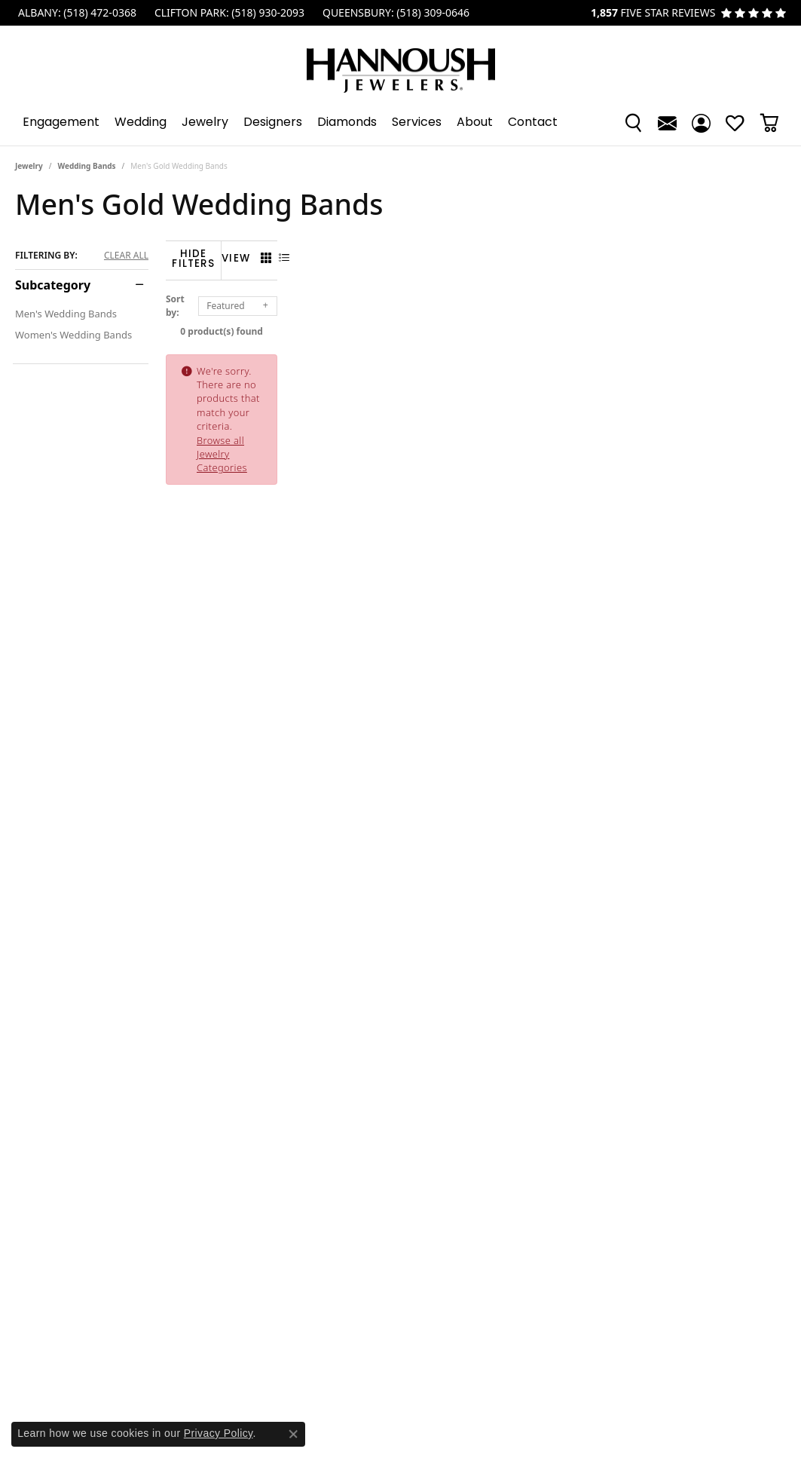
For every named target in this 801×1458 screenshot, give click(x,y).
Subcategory (52, 285)
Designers (272, 123)
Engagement (61, 123)
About (475, 123)
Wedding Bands (87, 166)
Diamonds (347, 123)
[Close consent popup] (293, 1433)
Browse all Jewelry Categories (545, 362)
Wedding (141, 123)
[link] (75, 13)
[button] (633, 123)
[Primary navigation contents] (400, 122)
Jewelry (205, 123)
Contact (533, 123)
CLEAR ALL (126, 255)
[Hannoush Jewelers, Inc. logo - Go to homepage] (401, 63)
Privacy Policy (218, 1433)
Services (417, 123)
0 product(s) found (476, 322)
